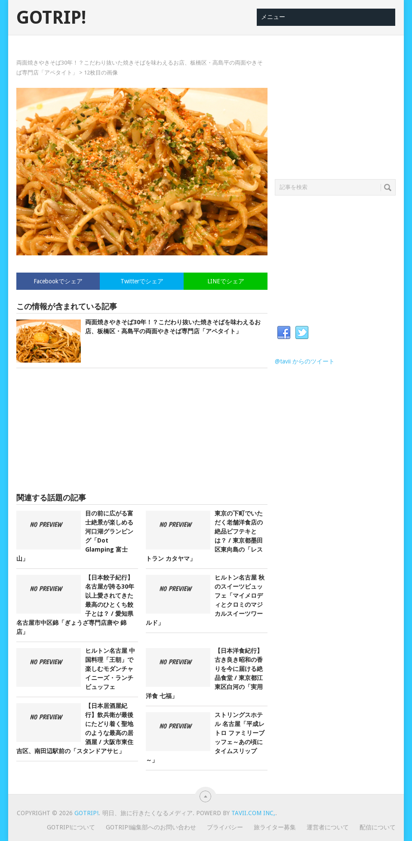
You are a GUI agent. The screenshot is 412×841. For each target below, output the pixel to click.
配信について (378, 827)
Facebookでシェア (58, 281)
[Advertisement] (141, 430)
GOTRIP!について (71, 827)
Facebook (284, 333)
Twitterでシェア (141, 281)
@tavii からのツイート (305, 361)
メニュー (273, 16)
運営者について (328, 827)
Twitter (302, 333)
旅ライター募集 (275, 827)
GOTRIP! (51, 18)
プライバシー (225, 827)
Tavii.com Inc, (253, 813)
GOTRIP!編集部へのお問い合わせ (151, 827)
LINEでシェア (225, 281)
